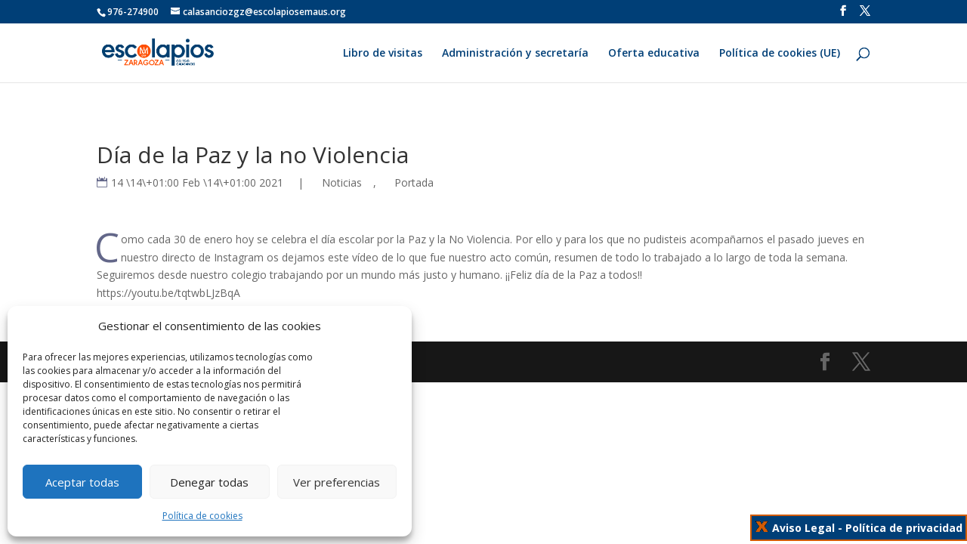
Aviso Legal (803, 528)
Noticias (342, 182)
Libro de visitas (382, 54)
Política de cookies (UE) (779, 54)
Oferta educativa (654, 54)
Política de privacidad (903, 528)
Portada (414, 182)
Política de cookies (202, 515)
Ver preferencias (336, 482)
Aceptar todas (82, 482)
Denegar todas (209, 482)
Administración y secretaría (515, 54)
